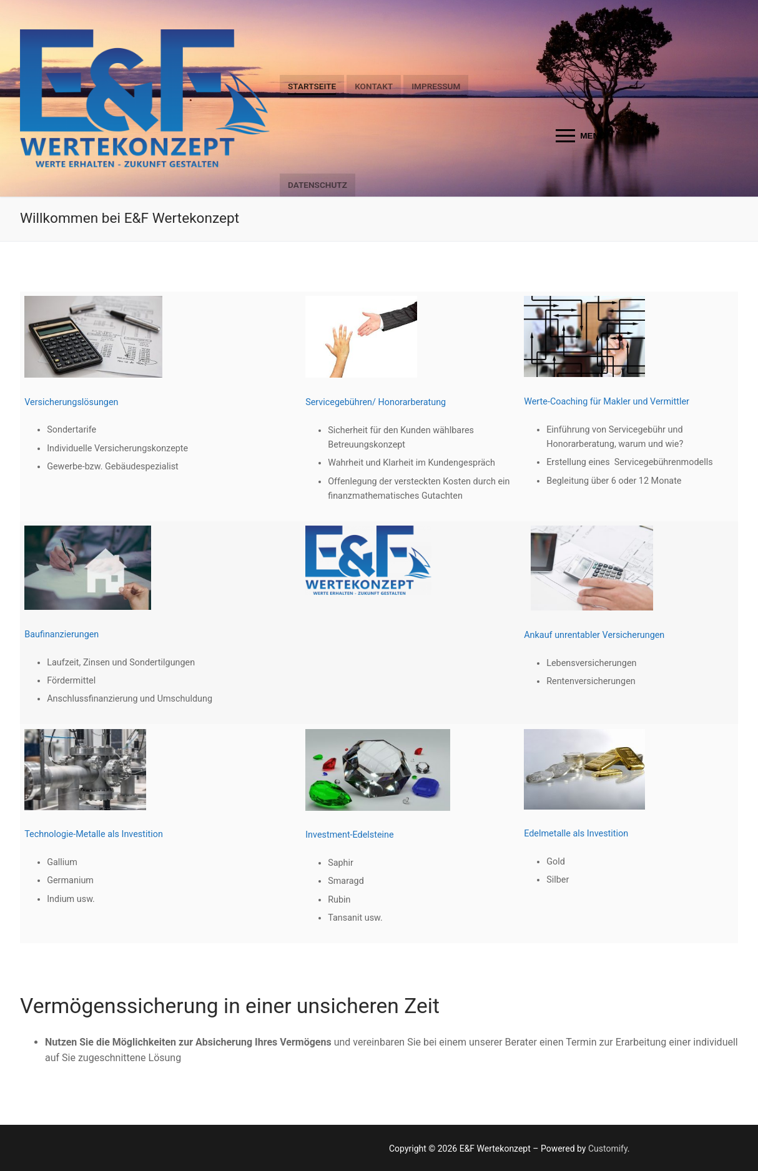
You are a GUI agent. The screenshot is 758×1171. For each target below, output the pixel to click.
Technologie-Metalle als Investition (93, 834)
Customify (608, 1149)
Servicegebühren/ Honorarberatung (375, 402)
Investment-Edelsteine (349, 835)
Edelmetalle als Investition (576, 833)
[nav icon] (580, 136)
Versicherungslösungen (71, 402)
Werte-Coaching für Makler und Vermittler (606, 401)
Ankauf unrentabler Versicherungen (594, 635)
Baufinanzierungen (61, 634)
